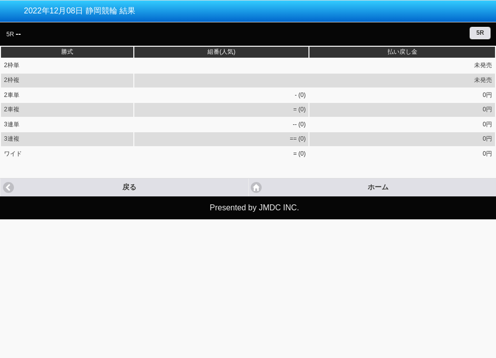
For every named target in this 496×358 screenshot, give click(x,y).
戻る (129, 187)
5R (480, 32)
